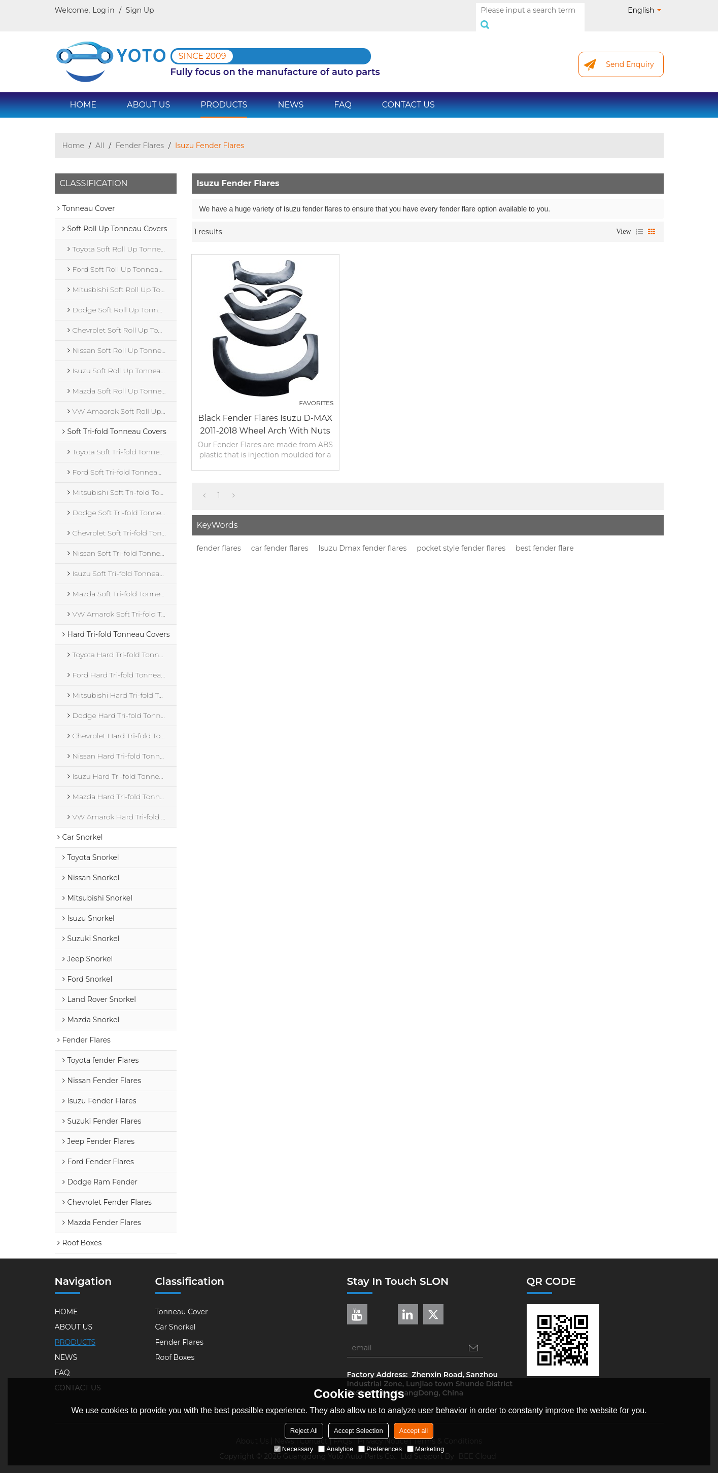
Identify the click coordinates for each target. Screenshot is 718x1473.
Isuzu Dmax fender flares (363, 537)
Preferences (380, 1449)
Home (73, 134)
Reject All (304, 1430)
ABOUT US (148, 93)
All (100, 134)
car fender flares (280, 537)
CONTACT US (408, 93)
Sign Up (140, 10)
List (639, 220)
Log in (103, 10)
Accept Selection (358, 1430)
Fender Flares (140, 134)
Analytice (335, 1449)
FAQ (342, 93)
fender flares (219, 537)
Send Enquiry (630, 53)
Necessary (293, 1449)
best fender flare (545, 537)
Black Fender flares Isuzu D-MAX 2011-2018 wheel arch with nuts (265, 413)
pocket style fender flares (461, 537)
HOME (83, 93)
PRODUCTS (223, 93)
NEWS (290, 93)
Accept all (413, 1430)
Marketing (425, 1449)
